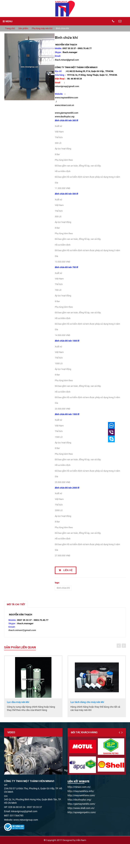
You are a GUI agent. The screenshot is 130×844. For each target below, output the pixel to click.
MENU (7, 21)
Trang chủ (10, 28)
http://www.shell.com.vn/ (81, 808)
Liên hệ (65, 570)
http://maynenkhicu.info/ (81, 791)
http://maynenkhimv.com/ (81, 795)
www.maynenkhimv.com (66, 97)
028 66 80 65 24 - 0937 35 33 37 (25, 807)
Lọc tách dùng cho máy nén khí (87, 702)
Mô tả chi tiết (16, 604)
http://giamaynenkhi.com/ (81, 804)
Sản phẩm (23, 28)
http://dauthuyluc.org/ (79, 799)
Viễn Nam (81, 840)
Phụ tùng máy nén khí (42, 28)
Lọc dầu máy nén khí (18, 702)
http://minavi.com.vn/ (79, 787)
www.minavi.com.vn (64, 105)
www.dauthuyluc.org (64, 116)
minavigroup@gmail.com (67, 86)
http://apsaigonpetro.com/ (82, 812)
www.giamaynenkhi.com (67, 113)
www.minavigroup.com (25, 819)
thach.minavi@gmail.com (67, 60)
